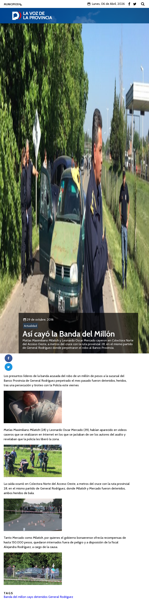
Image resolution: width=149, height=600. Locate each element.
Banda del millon (15, 597)
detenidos (41, 597)
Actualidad (30, 326)
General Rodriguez (60, 597)
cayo (30, 597)
